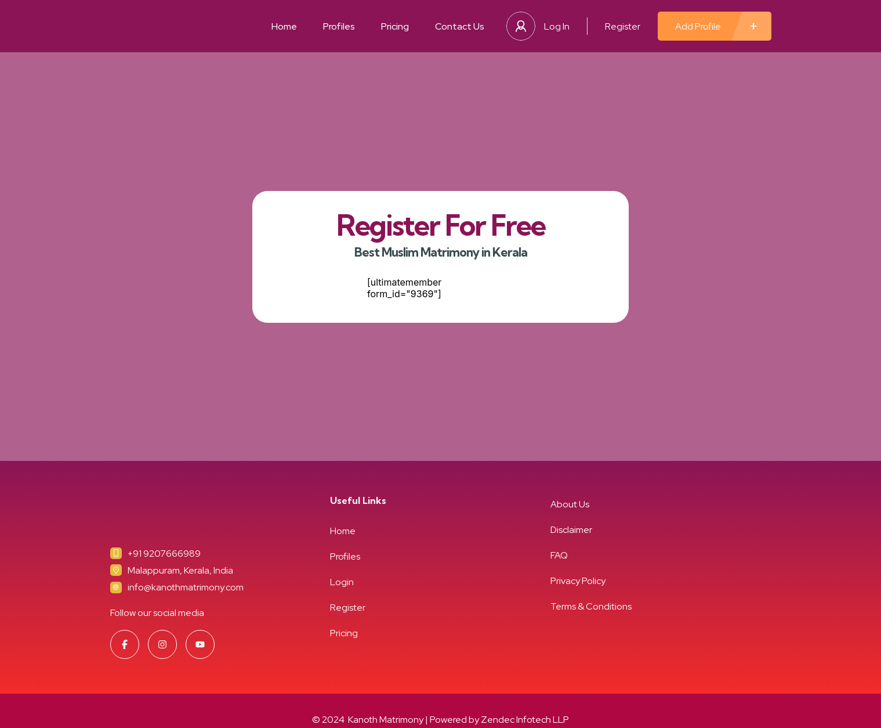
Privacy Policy (578, 581)
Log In (557, 26)
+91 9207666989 (164, 553)
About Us (569, 504)
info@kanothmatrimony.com (186, 587)
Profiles (339, 26)
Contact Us (459, 26)
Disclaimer (571, 530)
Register (622, 26)
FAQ (559, 555)
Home (284, 26)
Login (342, 582)
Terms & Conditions (591, 606)
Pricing (395, 26)
